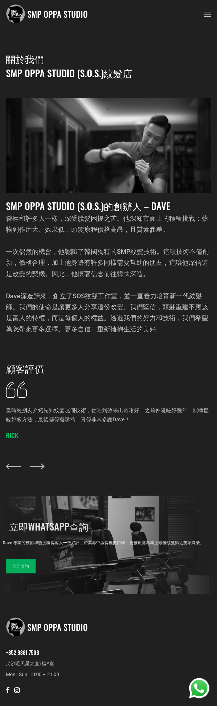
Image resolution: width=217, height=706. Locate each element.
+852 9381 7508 (22, 652)
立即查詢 (20, 571)
